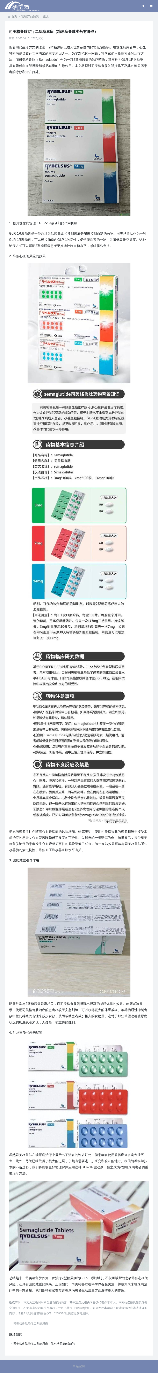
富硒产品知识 (30, 16)
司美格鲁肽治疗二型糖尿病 (30, 1323)
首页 (14, 16)
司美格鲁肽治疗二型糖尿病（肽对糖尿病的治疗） (45, 1343)
